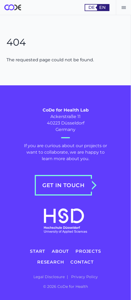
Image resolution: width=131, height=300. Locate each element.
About (60, 251)
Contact (82, 262)
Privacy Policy (84, 276)
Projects (88, 251)
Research (50, 262)
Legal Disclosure (49, 276)
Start (37, 251)
